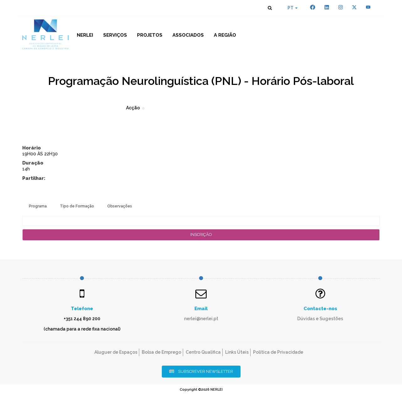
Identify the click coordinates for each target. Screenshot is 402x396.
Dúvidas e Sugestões (320, 318)
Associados (188, 35)
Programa (38, 206)
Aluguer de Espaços (115, 352)
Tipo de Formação (77, 206)
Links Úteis (237, 352)
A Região (225, 35)
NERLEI (85, 35)
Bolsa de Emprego (161, 352)
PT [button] (293, 7)
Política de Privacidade (278, 352)
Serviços (115, 35)
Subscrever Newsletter (201, 371)
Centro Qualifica (203, 352)
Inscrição (201, 234)
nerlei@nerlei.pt (201, 318)
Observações (119, 206)
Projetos (149, 35)
